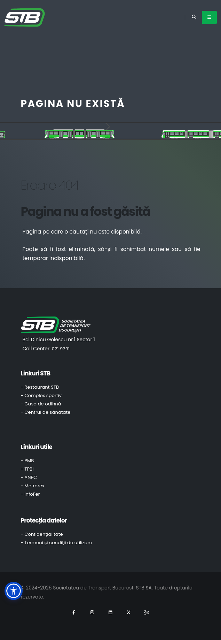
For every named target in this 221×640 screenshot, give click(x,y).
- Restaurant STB (40, 387)
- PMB (27, 460)
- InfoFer (30, 494)
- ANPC (29, 477)
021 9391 (61, 348)
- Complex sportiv (41, 395)
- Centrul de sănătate (46, 412)
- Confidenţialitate (42, 534)
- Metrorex (33, 485)
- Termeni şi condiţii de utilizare (56, 542)
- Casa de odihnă (41, 404)
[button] (13, 591)
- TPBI (27, 469)
